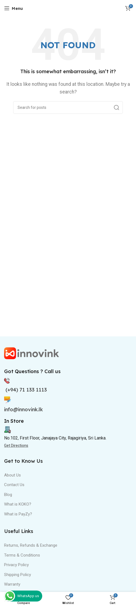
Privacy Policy (16, 564)
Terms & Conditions (22, 555)
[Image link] (31, 353)
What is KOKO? (17, 504)
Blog (8, 494)
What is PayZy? (18, 514)
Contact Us (14, 484)
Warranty (12, 584)
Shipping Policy (17, 574)
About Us (12, 475)
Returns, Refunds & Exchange (30, 545)
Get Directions (16, 445)
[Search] (68, 107)
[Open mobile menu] (13, 8)
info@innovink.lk (23, 409)
